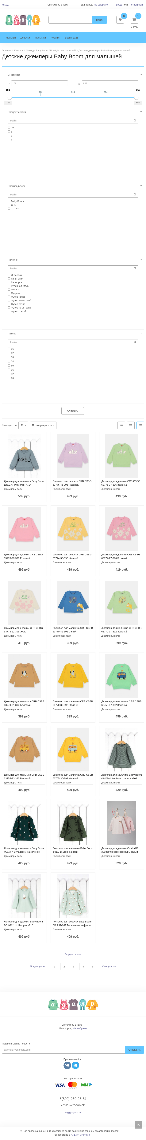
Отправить (135, 1051)
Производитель (16, 187)
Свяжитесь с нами (72, 1026)
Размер (12, 335)
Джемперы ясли (13, 490)
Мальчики (40, 39)
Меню (5, 5)
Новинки (55, 39)
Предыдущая (37, 967)
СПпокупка (14, 76)
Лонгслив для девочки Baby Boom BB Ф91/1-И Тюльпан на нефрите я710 (72, 927)
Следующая (109, 967)
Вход (118, 4)
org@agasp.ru (73, 1114)
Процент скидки (17, 113)
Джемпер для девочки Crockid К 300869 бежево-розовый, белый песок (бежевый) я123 (119, 853)
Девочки (25, 39)
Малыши (11, 39)
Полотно (12, 261)
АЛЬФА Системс (80, 1136)
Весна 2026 (71, 39)
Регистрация (137, 4)
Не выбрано (101, 4)
